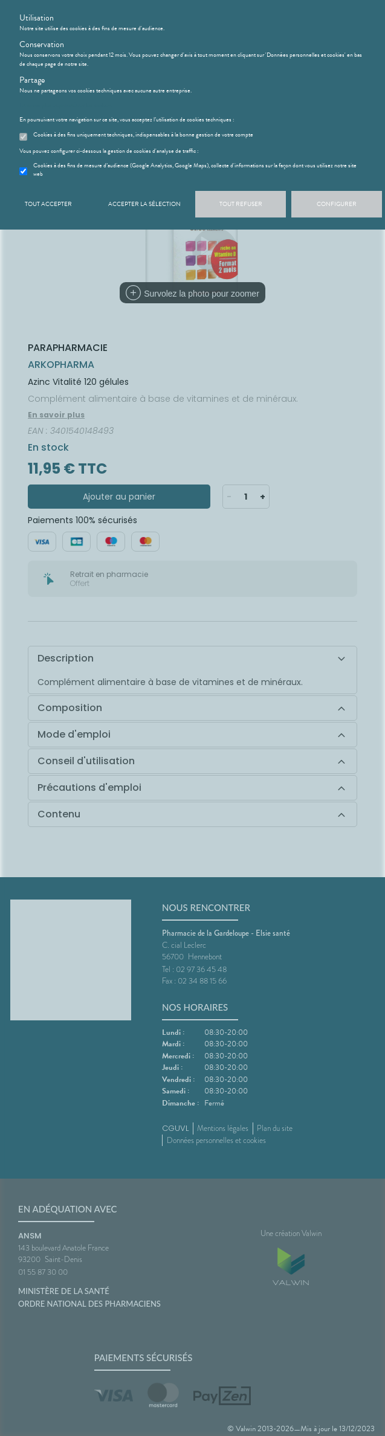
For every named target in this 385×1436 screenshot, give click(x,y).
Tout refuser (240, 203)
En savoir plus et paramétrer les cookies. (65, 105)
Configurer (337, 203)
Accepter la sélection (144, 203)
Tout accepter (48, 203)
